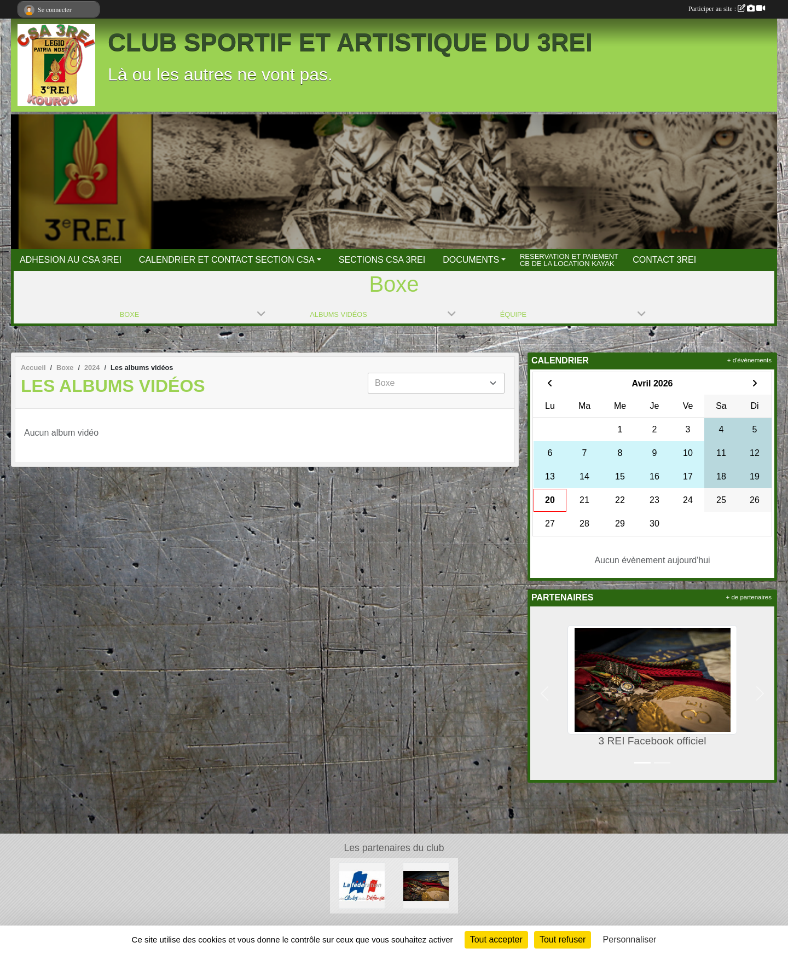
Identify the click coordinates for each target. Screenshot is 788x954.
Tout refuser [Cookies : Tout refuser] (563, 939)
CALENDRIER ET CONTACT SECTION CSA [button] (227, 259)
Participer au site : (726, 9)
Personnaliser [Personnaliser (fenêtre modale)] (630, 939)
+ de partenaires (749, 597)
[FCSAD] (362, 885)
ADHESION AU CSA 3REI (70, 259)
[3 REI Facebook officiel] (426, 885)
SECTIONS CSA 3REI (382, 259)
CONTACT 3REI (664, 259)
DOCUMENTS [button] (471, 259)
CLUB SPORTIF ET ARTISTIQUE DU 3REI (350, 42)
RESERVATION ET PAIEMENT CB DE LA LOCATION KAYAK (569, 259)
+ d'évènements (749, 360)
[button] (544, 693)
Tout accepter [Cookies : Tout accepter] (496, 939)
